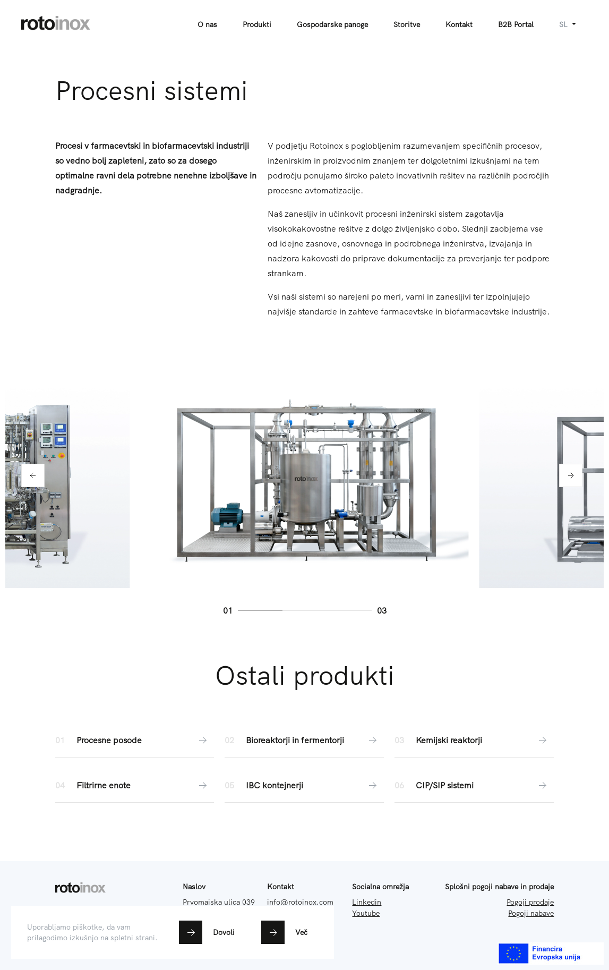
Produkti (257, 24)
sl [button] (564, 24)
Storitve (406, 24)
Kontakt (459, 24)
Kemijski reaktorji (474, 740)
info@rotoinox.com (300, 902)
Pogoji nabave (531, 913)
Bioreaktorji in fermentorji (304, 740)
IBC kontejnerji (304, 785)
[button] (33, 475)
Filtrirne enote (135, 785)
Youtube (366, 913)
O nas (207, 24)
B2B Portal (516, 24)
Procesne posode (135, 740)
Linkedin (366, 902)
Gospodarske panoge (332, 24)
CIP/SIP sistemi (474, 785)
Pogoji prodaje (530, 902)
